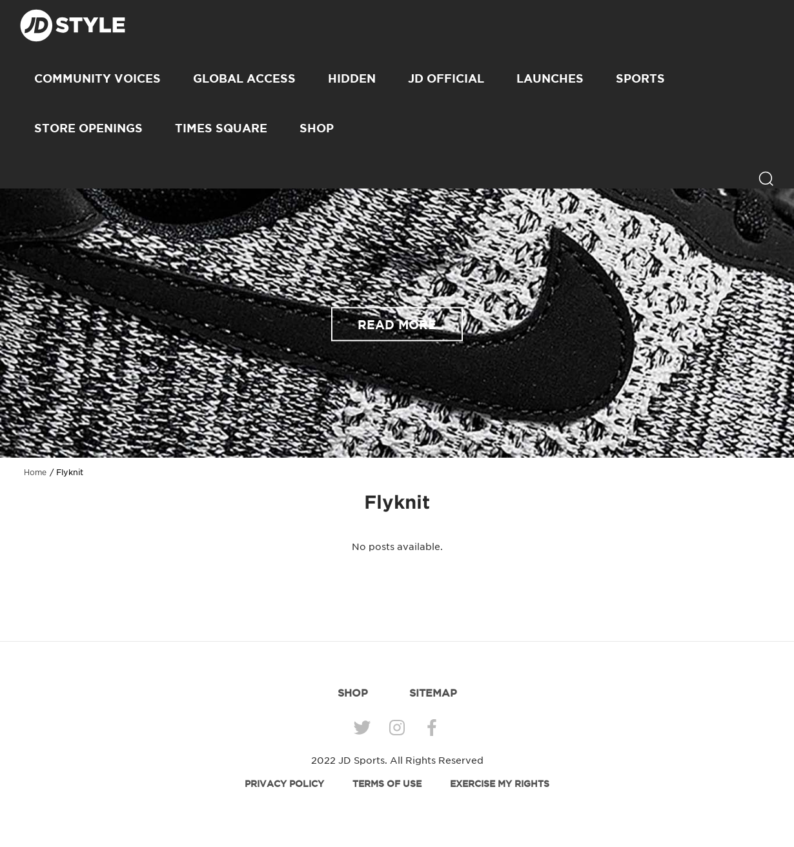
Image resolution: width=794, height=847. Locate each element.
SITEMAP (433, 693)
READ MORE (397, 324)
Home (35, 472)
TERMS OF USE (387, 784)
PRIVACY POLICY (284, 784)
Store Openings (88, 127)
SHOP (317, 127)
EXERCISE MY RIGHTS (499, 784)
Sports (640, 78)
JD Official (446, 78)
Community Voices (97, 78)
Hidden (352, 78)
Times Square (221, 127)
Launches (550, 78)
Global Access (244, 78)
